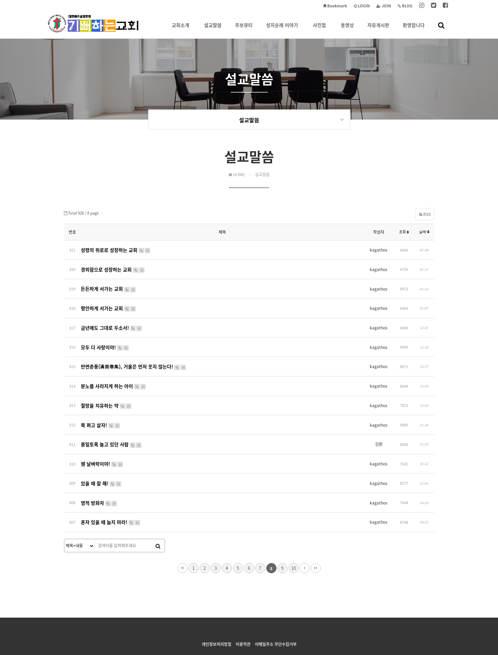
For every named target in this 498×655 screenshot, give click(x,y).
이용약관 (243, 612)
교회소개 (180, 30)
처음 (182, 536)
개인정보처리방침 (216, 612)
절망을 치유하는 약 (106, 387)
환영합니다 (414, 30)
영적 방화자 (99, 473)
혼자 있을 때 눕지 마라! (111, 491)
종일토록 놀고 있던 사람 (111, 422)
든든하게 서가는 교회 (108, 284)
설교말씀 (213, 30)
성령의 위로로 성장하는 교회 (116, 249)
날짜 (424, 233)
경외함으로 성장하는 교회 (113, 266)
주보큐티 (244, 30)
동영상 (347, 30)
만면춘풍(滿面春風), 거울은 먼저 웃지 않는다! (134, 353)
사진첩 (319, 30)
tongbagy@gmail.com (325, 625)
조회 (404, 233)
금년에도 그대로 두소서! (111, 318)
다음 (305, 536)
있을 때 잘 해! (101, 456)
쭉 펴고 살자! (101, 404)
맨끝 (316, 536)
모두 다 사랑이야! (105, 335)
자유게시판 (378, 30)
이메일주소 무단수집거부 (276, 612)
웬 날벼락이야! (102, 439)
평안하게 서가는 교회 (108, 301)
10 (293, 535)
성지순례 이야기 (282, 30)
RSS (425, 215)
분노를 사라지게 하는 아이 (113, 370)
